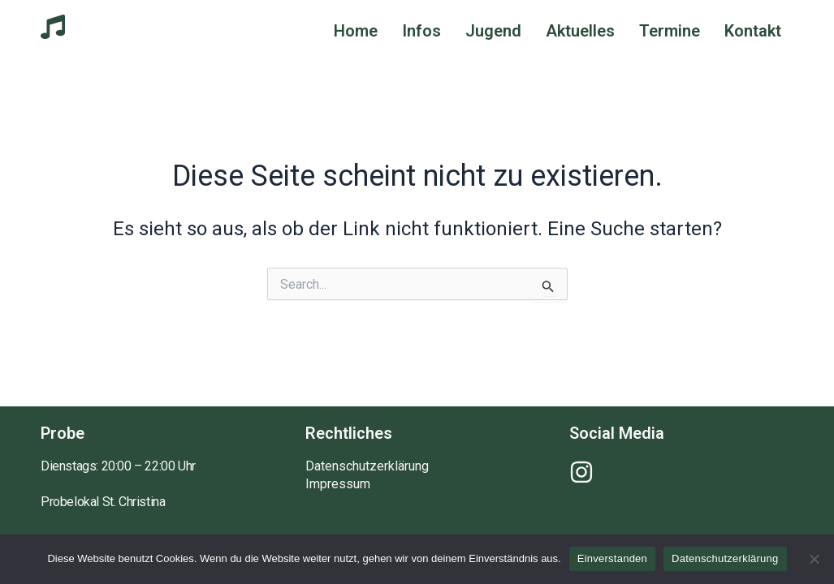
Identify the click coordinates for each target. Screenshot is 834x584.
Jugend (493, 31)
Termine (669, 31)
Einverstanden (612, 558)
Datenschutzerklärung (367, 466)
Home (356, 31)
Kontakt (752, 31)
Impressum (337, 484)
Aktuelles (580, 31)
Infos (421, 31)
